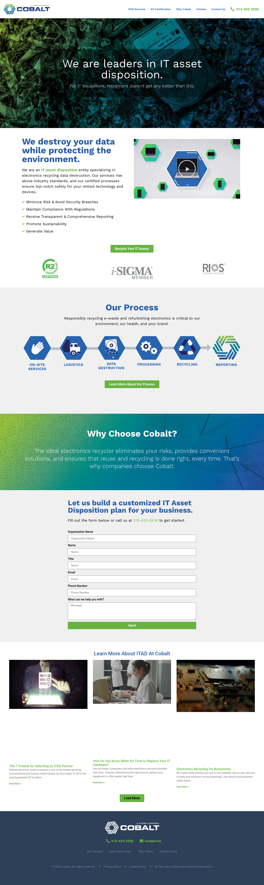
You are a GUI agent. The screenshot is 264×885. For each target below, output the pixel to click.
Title (71, 559)
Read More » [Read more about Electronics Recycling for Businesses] (183, 787)
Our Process (94, 851)
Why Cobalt (183, 9)
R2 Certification (161, 9)
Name (72, 545)
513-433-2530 (145, 520)
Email (71, 572)
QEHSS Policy (168, 851)
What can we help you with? (86, 599)
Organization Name (80, 531)
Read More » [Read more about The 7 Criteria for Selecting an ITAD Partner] (15, 783)
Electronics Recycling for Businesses (204, 769)
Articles (201, 9)
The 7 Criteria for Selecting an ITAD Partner (41, 766)
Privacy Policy (112, 866)
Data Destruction (120, 851)
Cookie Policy (137, 866)
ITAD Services (136, 9)
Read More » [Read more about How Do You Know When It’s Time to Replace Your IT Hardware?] (99, 782)
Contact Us (218, 9)
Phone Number (77, 586)
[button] (187, 169)
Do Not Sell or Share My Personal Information (183, 866)
